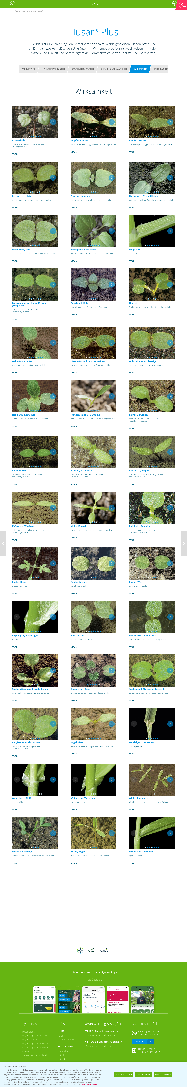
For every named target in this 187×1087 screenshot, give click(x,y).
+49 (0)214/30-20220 (150, 1052)
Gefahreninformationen (114, 69)
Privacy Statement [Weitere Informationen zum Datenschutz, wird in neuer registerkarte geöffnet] (89, 1084)
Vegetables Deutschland (34, 1055)
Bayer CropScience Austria (35, 1043)
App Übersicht (94, 979)
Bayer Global (28, 1031)
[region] (93, 1074)
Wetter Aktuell (66, 1039)
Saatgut (63, 1055)
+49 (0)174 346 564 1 (150, 1034)
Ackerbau (64, 1051)
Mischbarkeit (161, 69)
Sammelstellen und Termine (100, 1035)
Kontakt (139, 1041)
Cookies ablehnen (143, 1074)
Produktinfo (28, 69)
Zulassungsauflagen (83, 69)
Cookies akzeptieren (163, 1074)
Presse (25, 1051)
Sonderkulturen (67, 1059)
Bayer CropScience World (35, 1035)
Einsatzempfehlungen (54, 69)
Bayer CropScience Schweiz (36, 1047)
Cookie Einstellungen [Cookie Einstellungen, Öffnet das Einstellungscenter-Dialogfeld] (123, 1074)
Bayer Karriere (29, 1039)
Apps (62, 1035)
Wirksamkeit (140, 69)
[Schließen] (183, 1074)
